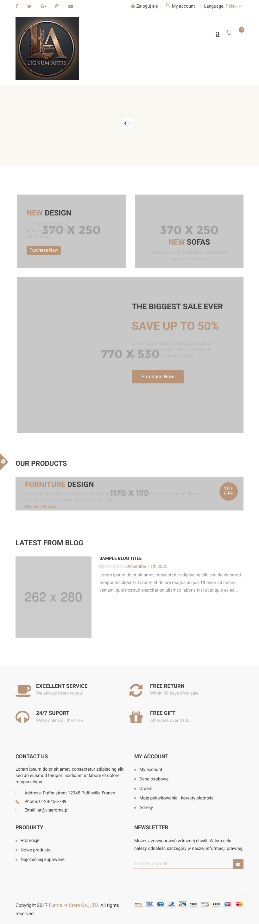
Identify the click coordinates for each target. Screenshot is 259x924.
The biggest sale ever (177, 307)
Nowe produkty (35, 850)
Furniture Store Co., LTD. (74, 905)
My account (151, 757)
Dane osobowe (153, 779)
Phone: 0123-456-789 (45, 801)
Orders (146, 788)
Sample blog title (120, 558)
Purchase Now (43, 250)
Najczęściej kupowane (43, 859)
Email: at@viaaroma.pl (46, 810)
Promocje (30, 840)
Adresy (146, 807)
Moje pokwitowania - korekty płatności (177, 798)
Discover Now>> (41, 507)
